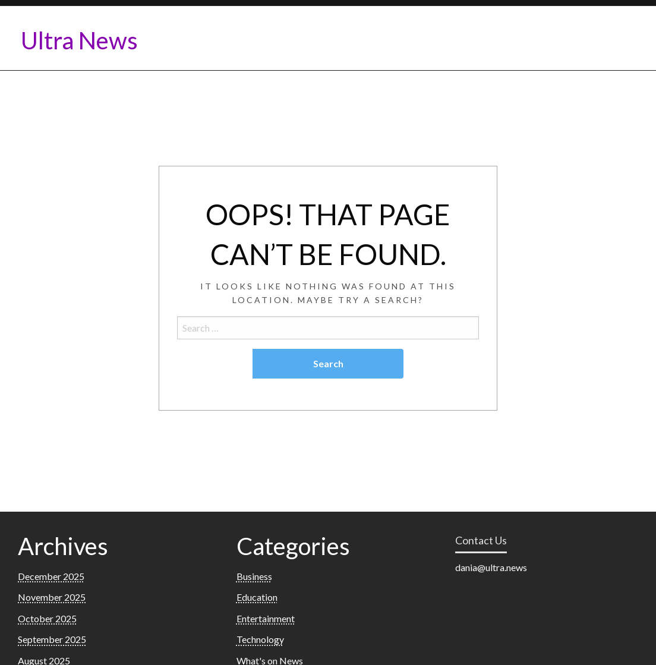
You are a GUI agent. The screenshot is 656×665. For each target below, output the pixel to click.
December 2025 (51, 576)
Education (256, 597)
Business (254, 576)
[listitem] (546, 567)
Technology (260, 639)
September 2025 (52, 639)
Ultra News (79, 40)
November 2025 (52, 597)
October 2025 (47, 618)
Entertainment (265, 618)
